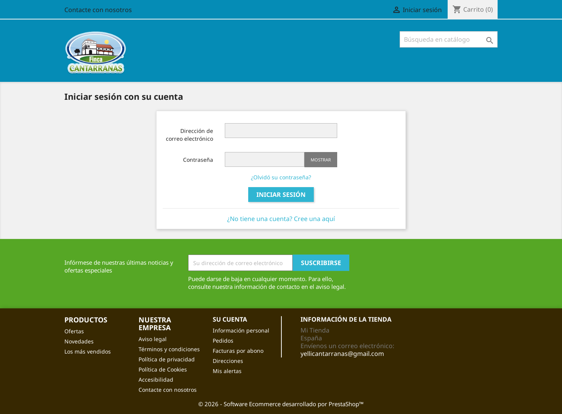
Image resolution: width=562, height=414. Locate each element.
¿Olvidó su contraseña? (281, 177)
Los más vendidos (87, 351)
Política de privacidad (167, 359)
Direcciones (228, 360)
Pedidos (223, 340)
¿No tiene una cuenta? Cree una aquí (281, 218)
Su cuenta (230, 319)
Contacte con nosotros (98, 9)
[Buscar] (449, 39)
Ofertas (74, 331)
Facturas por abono (238, 350)
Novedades (79, 341)
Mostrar (321, 160)
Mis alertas (227, 371)
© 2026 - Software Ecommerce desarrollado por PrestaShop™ (281, 404)
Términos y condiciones (169, 349)
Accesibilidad (156, 379)
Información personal (241, 330)
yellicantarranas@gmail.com (342, 353)
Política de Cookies (163, 369)
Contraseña (198, 159)
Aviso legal (153, 339)
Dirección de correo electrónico (189, 134)
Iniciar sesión (281, 194)
